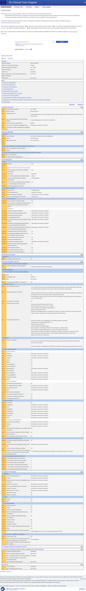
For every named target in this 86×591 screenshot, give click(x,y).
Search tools (27, 49)
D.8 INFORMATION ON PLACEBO (10, 91)
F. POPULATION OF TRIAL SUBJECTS (10, 95)
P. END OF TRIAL (6, 102)
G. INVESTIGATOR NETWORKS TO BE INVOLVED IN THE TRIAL (16, 97)
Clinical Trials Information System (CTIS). (10, 22)
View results (33, 78)
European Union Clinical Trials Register (12, 13)
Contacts (29, 7)
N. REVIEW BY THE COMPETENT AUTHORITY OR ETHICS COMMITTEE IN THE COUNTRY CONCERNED (26, 100)
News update (46, 7)
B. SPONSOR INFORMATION (8, 85)
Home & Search (6, 7)
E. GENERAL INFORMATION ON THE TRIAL (12, 93)
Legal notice (83, 578)
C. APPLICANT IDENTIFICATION (9, 87)
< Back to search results (6, 55)
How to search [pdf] (19, 45)
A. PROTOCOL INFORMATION (9, 82)
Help (85, 2)
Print (4, 58)
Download (10, 58)
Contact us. (9, 571)
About (37, 7)
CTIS (46, 580)
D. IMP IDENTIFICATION (7, 89)
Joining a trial (18, 7)
